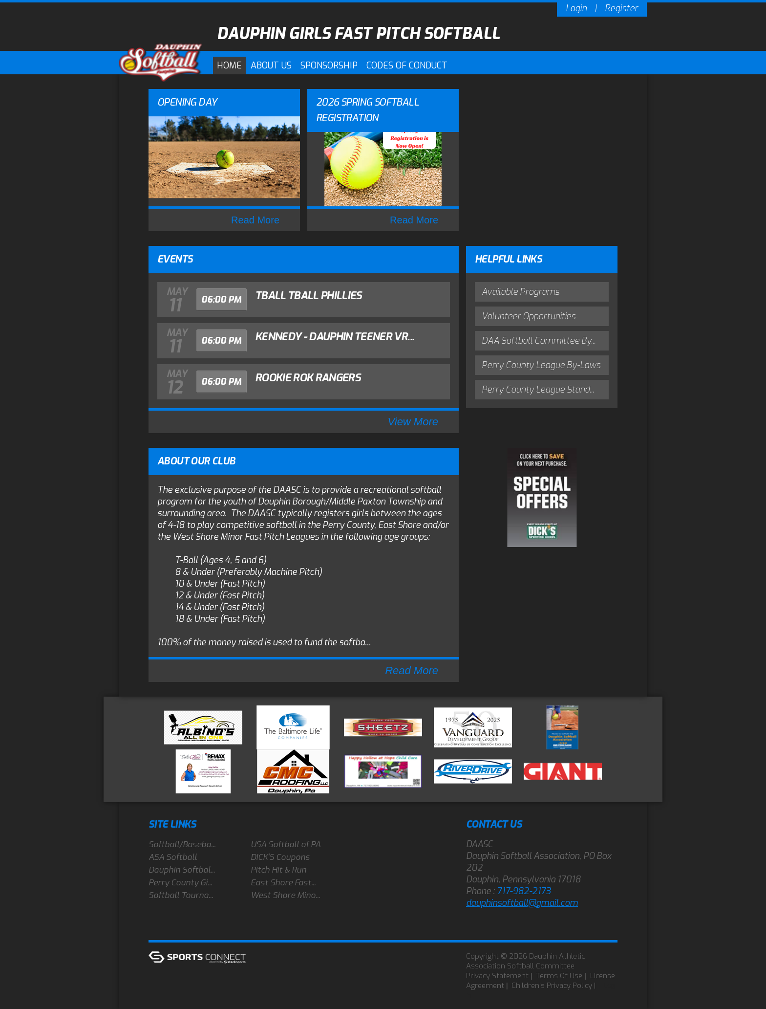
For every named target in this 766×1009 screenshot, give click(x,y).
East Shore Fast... (283, 882)
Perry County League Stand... (538, 389)
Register (621, 8)
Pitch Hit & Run (278, 870)
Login (576, 8)
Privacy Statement (497, 976)
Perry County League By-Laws (541, 365)
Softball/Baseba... (182, 844)
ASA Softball (173, 857)
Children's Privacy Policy (551, 985)
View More (412, 422)
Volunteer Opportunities (528, 316)
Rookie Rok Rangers (308, 378)
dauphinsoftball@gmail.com (522, 903)
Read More (255, 220)
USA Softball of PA (285, 844)
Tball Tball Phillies (308, 295)
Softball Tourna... (181, 895)
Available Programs (520, 292)
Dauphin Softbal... (182, 870)
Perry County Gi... (180, 882)
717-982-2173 (524, 891)
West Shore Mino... (285, 895)
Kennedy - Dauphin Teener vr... (334, 336)
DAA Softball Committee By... (539, 341)
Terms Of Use (559, 976)
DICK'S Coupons (280, 857)
